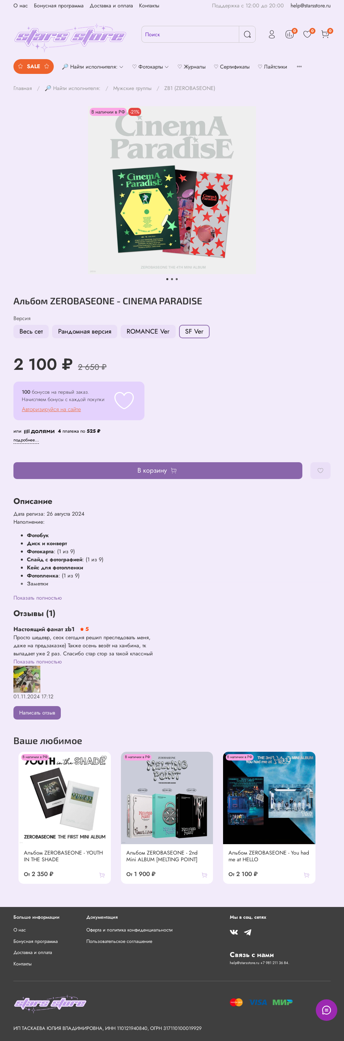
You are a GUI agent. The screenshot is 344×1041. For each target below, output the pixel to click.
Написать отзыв (37, 713)
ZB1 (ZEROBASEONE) (189, 88)
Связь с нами (252, 955)
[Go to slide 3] (177, 279)
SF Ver (194, 331)
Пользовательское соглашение (119, 941)
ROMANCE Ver (148, 331)
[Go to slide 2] (172, 279)
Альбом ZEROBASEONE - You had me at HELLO (277, 863)
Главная (22, 88)
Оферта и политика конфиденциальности (129, 929)
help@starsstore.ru (311, 5)
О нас (20, 5)
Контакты (149, 5)
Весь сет (31, 331)
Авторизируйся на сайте (51, 409)
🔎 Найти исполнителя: (72, 88)
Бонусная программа (59, 5)
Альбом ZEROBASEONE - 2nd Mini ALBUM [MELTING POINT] (169, 863)
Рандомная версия (84, 331)
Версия (22, 318)
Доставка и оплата (111, 5)
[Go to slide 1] (167, 279)
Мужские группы (132, 88)
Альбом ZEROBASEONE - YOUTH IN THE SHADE (62, 863)
